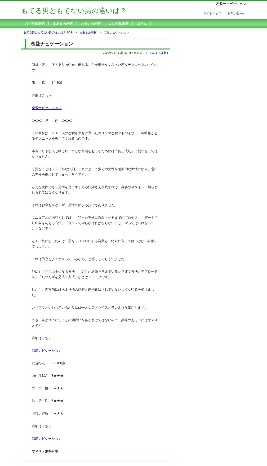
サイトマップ (212, 13)
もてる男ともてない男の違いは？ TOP (47, 32)
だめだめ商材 (119, 23)
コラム (142, 23)
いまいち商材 (91, 23)
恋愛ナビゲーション (47, 108)
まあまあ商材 (63, 23)
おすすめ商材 (35, 23)
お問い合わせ (236, 13)
